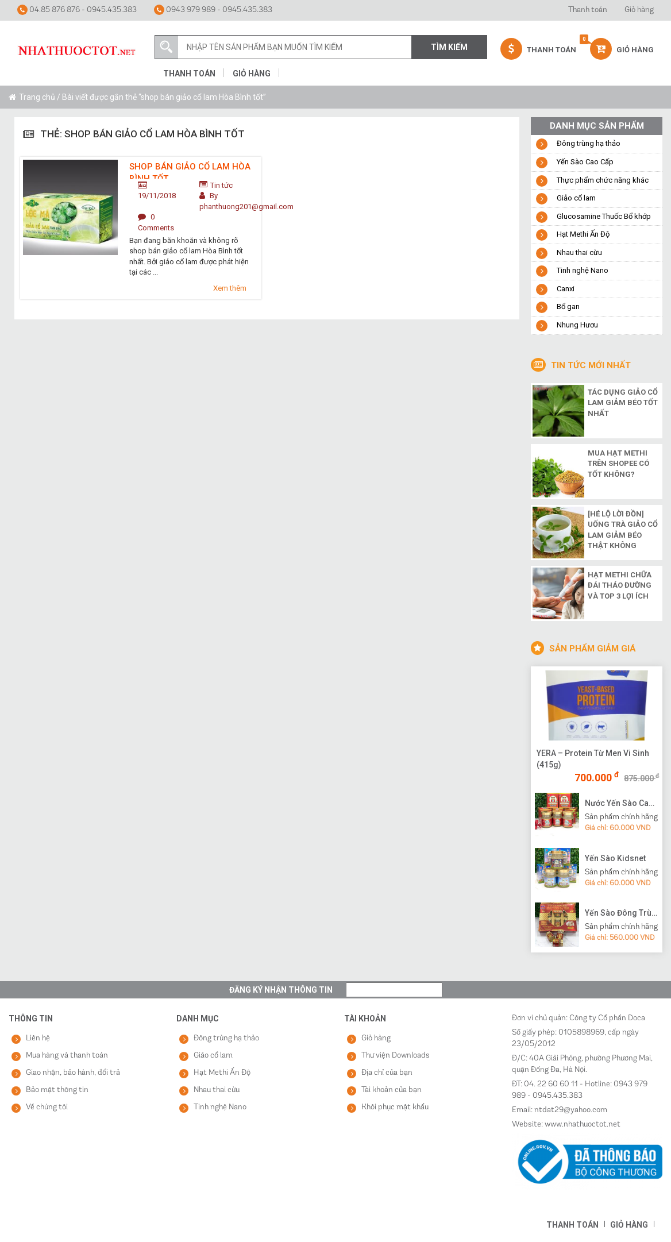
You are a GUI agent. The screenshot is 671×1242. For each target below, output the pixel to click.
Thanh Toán (538, 49)
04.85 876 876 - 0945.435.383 (77, 10)
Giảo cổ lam (576, 198)
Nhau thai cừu (579, 252)
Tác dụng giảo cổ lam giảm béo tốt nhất (623, 403)
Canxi (565, 288)
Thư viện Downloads (395, 1055)
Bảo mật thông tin (57, 1090)
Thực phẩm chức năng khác (603, 180)
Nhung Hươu (577, 325)
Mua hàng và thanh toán (67, 1055)
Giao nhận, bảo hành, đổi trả (73, 1073)
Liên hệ (38, 1038)
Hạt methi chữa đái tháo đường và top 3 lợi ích (619, 585)
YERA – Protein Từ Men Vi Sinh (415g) (593, 759)
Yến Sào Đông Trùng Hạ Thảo (622, 912)
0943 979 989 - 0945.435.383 (213, 10)
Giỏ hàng (639, 10)
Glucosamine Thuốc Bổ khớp (604, 216)
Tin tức (221, 185)
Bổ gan (568, 306)
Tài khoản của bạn (391, 1090)
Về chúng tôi (47, 1107)
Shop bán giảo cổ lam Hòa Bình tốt (189, 170)
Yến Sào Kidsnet (615, 858)
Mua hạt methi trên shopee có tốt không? (618, 464)
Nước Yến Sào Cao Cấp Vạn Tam (622, 803)
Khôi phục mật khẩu (395, 1107)
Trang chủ (37, 97)
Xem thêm (229, 288)
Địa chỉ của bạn (386, 1073)
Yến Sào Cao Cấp (585, 161)
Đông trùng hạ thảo (588, 143)
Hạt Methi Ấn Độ (583, 234)
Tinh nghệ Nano (582, 270)
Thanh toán (587, 10)
